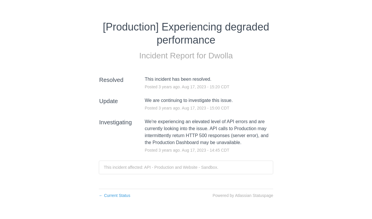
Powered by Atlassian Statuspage (242, 195)
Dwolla (220, 55)
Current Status (114, 195)
